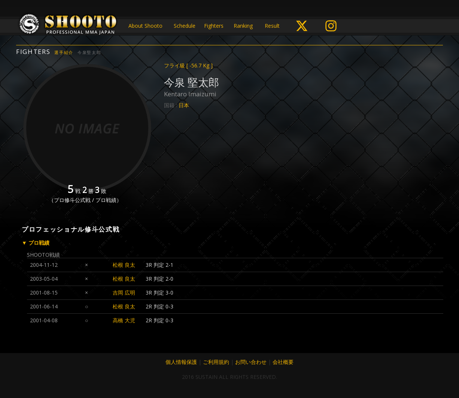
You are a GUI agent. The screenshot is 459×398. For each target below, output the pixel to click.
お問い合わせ (251, 361)
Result (272, 25)
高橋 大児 (124, 320)
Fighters (214, 25)
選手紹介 (63, 52)
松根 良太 (124, 264)
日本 (184, 105)
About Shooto (145, 25)
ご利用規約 (216, 361)
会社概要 (283, 361)
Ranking (243, 25)
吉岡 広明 (124, 292)
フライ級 (188, 65)
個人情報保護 (181, 361)
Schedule (184, 25)
